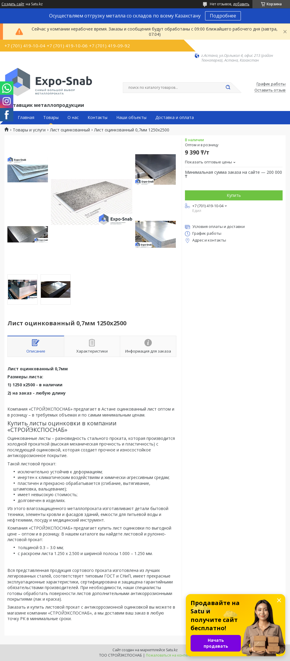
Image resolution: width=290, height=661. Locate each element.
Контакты (97, 117)
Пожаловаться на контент (168, 655)
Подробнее (223, 15)
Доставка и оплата (174, 117)
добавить (241, 4)
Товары (51, 117)
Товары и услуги (29, 130)
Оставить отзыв (270, 90)
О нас (73, 117)
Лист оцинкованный (70, 130)
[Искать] (228, 87)
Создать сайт (12, 4)
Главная (26, 117)
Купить (234, 195)
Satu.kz (172, 649)
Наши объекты (131, 117)
